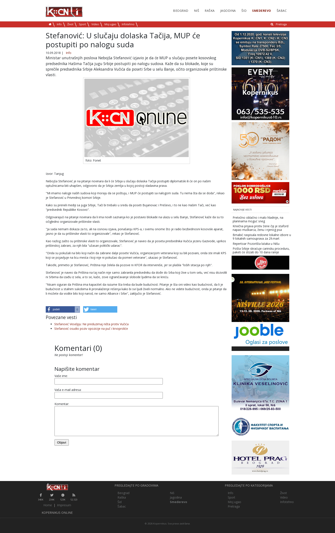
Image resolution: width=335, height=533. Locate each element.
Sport (82, 24)
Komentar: (61, 404)
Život (70, 24)
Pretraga (281, 24)
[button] (63, 309)
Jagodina (228, 11)
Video (95, 24)
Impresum (64, 505)
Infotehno (128, 24)
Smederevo (261, 11)
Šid (244, 11)
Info (59, 24)
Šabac (282, 11)
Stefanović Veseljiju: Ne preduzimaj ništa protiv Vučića (91, 324)
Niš (196, 11)
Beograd (180, 11)
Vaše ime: (61, 376)
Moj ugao (110, 24)
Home (47, 505)
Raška (210, 11)
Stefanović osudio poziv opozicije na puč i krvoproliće (91, 329)
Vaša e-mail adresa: (67, 390)
